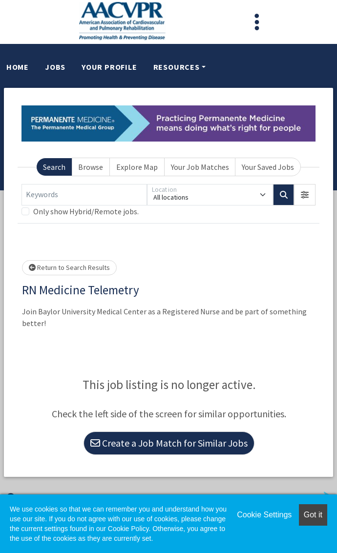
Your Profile (109, 67)
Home (17, 67)
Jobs (55, 67)
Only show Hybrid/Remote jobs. (86, 211)
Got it (313, 515)
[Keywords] (84, 194)
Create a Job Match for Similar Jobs (169, 443)
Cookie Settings (264, 515)
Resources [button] (176, 67)
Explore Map (137, 167)
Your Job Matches (200, 167)
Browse (90, 167)
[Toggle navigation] (257, 22)
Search (54, 167)
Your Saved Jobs (268, 167)
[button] (305, 194)
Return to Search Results (69, 267)
